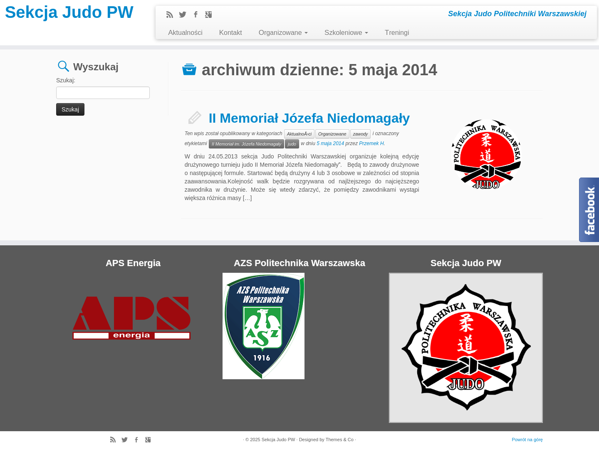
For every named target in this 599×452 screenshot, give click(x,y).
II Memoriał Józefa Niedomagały (309, 118)
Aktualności (185, 33)
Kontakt (230, 33)
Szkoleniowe (346, 33)
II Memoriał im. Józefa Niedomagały (246, 143)
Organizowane (283, 33)
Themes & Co (340, 439)
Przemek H (371, 143)
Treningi (397, 33)
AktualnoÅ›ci (299, 133)
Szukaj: (65, 80)
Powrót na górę (527, 439)
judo (292, 143)
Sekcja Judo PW (69, 12)
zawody (360, 133)
